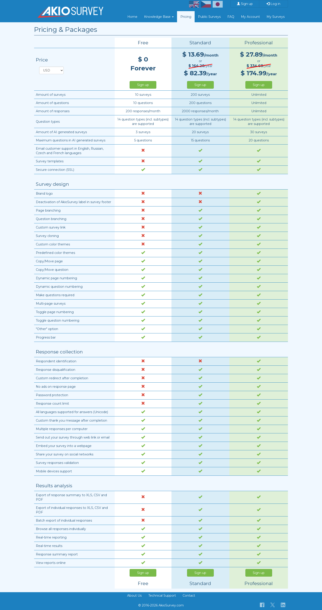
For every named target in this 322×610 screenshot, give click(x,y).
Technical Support (162, 596)
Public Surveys (209, 17)
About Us (134, 596)
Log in (273, 4)
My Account (250, 17)
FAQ (230, 17)
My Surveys (276, 17)
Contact (189, 596)
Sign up (245, 4)
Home (132, 17)
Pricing (185, 17)
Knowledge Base (159, 17)
